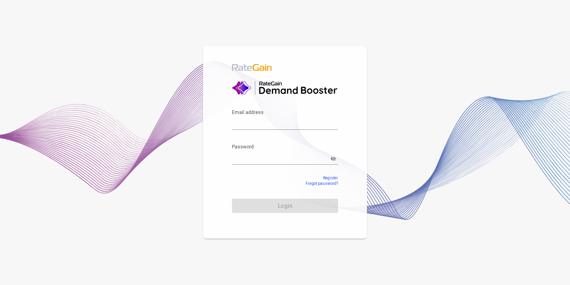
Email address (248, 112)
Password (243, 147)
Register (330, 178)
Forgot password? (322, 183)
